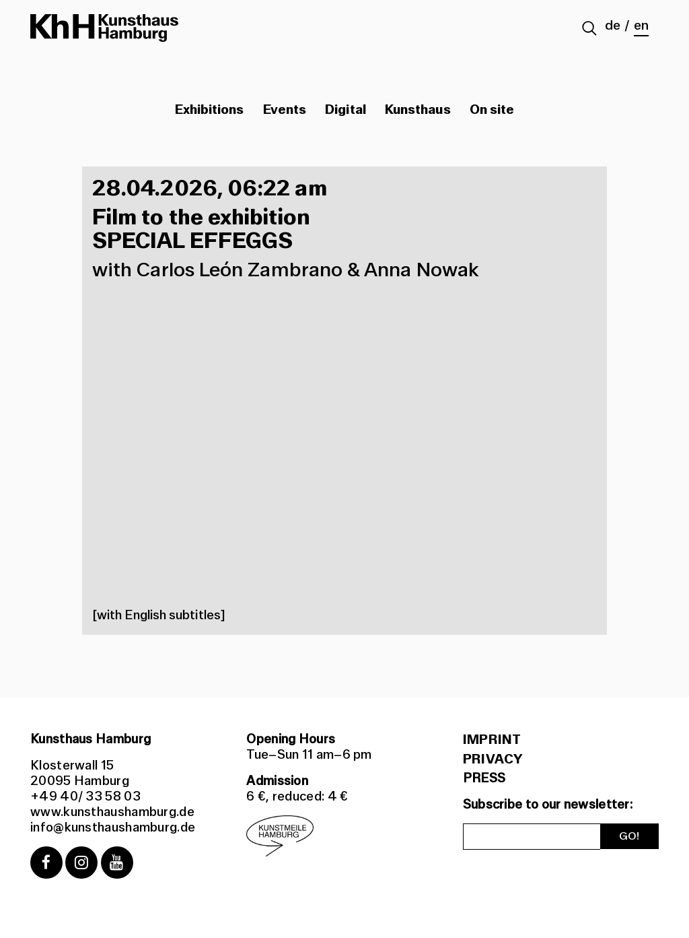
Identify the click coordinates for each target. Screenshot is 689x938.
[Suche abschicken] (590, 30)
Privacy (493, 759)
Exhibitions (209, 110)
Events (284, 110)
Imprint (492, 740)
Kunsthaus (418, 110)
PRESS (484, 778)
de (612, 26)
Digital (345, 110)
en (641, 26)
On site (492, 110)
